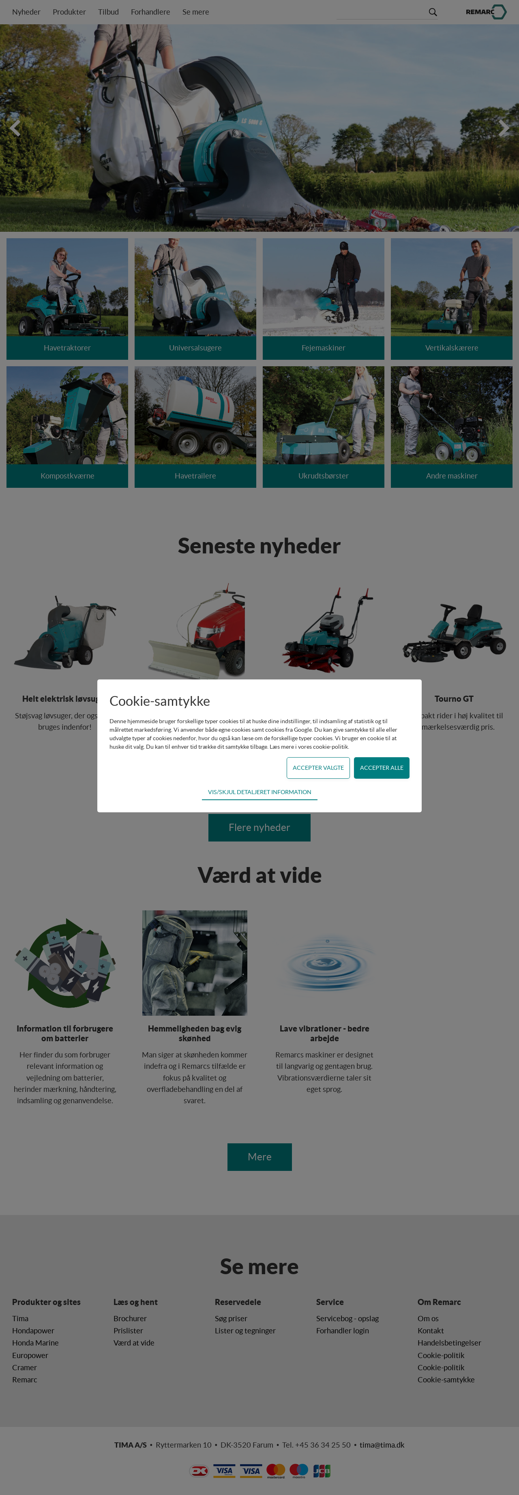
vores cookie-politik (323, 746)
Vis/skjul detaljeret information (259, 792)
